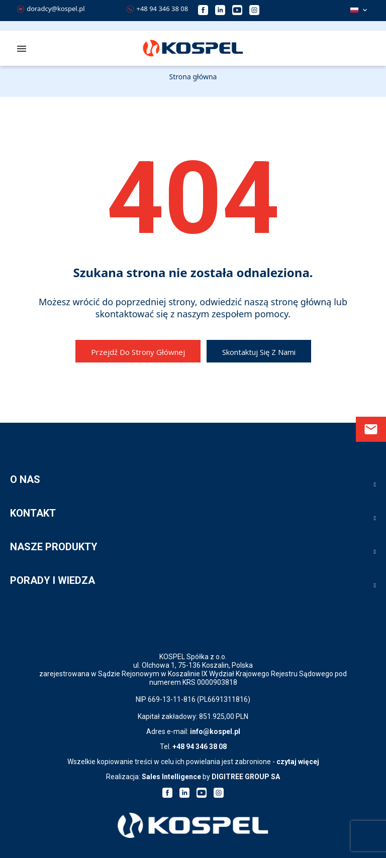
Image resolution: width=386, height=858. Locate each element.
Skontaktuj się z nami (259, 352)
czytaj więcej (297, 762)
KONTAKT (33, 513)
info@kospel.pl (215, 731)
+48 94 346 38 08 (157, 8)
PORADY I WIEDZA (52, 580)
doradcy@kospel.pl (51, 8)
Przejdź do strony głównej (138, 352)
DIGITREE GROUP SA (246, 777)
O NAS (25, 479)
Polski (354, 10)
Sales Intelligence (171, 777)
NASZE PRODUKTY (54, 547)
